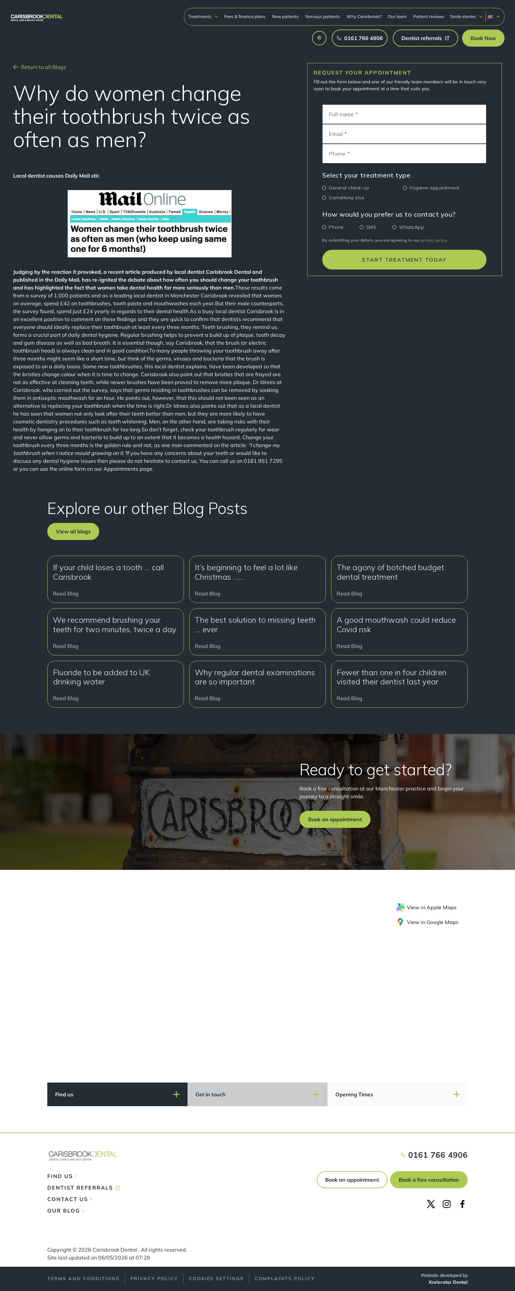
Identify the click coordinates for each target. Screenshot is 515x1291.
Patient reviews (428, 16)
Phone (336, 227)
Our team (397, 16)
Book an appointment (352, 1179)
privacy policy (434, 240)
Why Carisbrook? (364, 16)
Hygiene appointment (434, 187)
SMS (371, 227)
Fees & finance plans (245, 16)
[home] (37, 14)
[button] (203, 17)
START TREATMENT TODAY (404, 259)
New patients (285, 16)
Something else (346, 197)
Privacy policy (154, 1278)
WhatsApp (411, 227)
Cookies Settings (216, 1278)
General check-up (349, 187)
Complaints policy (285, 1278)
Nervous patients (322, 16)
